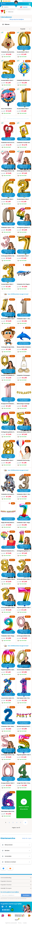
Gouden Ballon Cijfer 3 (7, 284)
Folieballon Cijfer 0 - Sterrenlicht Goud (11, 227)
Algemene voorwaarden (11, 923)
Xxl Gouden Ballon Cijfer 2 (8, 607)
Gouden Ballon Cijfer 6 (7, 199)
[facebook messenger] (3, 868)
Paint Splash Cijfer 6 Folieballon (9, 811)
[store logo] (16, 2)
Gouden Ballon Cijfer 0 (23, 52)
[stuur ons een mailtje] (10, 868)
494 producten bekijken (16, 19)
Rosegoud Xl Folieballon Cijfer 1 (9, 403)
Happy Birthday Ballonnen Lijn (9, 522)
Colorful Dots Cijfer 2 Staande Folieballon (12, 698)
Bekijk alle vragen (26, 838)
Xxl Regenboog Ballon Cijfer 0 (9, 432)
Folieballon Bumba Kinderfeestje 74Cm (11, 52)
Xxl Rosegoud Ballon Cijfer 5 (8, 754)
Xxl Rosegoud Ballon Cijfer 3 (8, 256)
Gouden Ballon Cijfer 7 (23, 256)
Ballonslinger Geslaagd (23, 403)
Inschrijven (26, 895)
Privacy (20, 923)
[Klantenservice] (26, 1)
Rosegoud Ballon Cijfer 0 (7, 783)
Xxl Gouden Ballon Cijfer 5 (24, 432)
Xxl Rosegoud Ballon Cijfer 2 (8, 171)
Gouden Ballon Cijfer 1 (23, 108)
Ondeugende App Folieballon (9, 347)
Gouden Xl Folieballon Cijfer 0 (9, 375)
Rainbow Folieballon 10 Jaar (8, 551)
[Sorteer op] (25, 28)
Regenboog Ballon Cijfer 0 (8, 669)
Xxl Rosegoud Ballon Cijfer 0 (24, 636)
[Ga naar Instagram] (2, 906)
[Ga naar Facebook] (6, 906)
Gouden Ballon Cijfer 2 (23, 199)
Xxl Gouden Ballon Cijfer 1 (8, 318)
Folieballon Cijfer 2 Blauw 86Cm (9, 726)
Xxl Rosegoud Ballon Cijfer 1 (24, 171)
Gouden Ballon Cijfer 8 (7, 460)
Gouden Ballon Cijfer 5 (7, 80)
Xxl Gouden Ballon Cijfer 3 (24, 579)
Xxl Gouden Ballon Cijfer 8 (8, 579)
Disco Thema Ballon (6, 108)
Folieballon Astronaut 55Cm (8, 494)
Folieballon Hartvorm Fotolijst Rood (10, 142)
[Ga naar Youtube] (10, 906)
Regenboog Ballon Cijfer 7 (24, 607)
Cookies (25, 923)
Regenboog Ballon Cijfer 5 (24, 754)
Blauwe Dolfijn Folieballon (24, 347)
